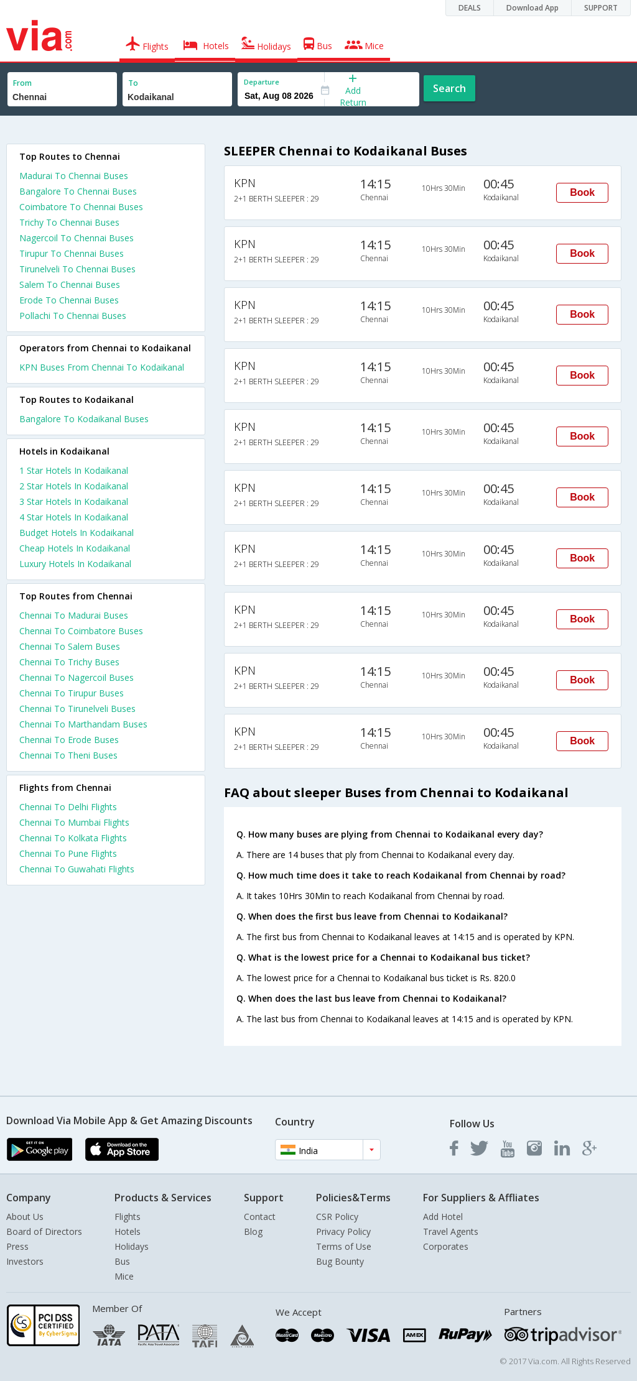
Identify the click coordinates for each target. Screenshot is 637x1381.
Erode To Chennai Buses (69, 300)
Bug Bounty (340, 1261)
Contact (260, 1216)
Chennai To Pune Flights (68, 853)
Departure (261, 81)
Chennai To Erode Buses (69, 740)
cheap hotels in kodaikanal (74, 548)
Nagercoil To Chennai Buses (76, 238)
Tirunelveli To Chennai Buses (77, 269)
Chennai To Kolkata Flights (73, 838)
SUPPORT (601, 7)
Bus (122, 1261)
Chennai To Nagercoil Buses (76, 677)
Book (582, 192)
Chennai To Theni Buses (68, 755)
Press (17, 1246)
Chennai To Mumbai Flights (74, 822)
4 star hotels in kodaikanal (73, 517)
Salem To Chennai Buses (69, 284)
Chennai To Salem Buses (69, 646)
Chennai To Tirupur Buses (71, 693)
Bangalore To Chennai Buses (78, 191)
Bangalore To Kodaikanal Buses (84, 419)
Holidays (131, 1246)
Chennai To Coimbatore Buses (81, 631)
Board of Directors (44, 1231)
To (133, 83)
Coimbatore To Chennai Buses (81, 207)
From (22, 83)
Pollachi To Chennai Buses (72, 315)
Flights (127, 1216)
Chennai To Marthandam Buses (83, 724)
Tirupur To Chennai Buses (71, 253)
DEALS (469, 7)
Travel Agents (450, 1231)
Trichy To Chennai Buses (69, 222)
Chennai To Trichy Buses (69, 662)
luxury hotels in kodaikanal (75, 564)
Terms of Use (343, 1246)
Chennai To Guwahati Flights (76, 869)
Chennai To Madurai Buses (73, 615)
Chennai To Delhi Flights (68, 807)
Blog (253, 1231)
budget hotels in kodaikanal (76, 532)
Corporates (445, 1246)
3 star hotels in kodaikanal (73, 501)
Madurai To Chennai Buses (73, 176)
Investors (25, 1261)
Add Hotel (443, 1216)
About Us (25, 1216)
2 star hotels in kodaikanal (73, 486)
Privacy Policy (343, 1231)
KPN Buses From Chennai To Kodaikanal (101, 367)
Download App (532, 7)
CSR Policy (337, 1216)
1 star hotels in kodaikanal (73, 470)
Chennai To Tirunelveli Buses (77, 708)
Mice (124, 1276)
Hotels (127, 1231)
